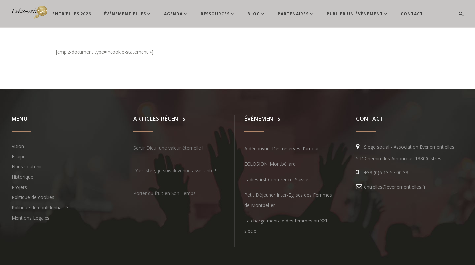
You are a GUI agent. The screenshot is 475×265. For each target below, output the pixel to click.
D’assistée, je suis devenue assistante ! (174, 170)
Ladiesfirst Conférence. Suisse (276, 179)
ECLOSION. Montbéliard (270, 164)
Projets (19, 187)
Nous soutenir (27, 166)
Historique (22, 177)
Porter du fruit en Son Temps (164, 193)
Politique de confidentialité (40, 207)
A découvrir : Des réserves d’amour (281, 148)
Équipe (19, 156)
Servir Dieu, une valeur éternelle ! (168, 148)
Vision (18, 146)
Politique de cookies (33, 197)
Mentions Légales (30, 218)
